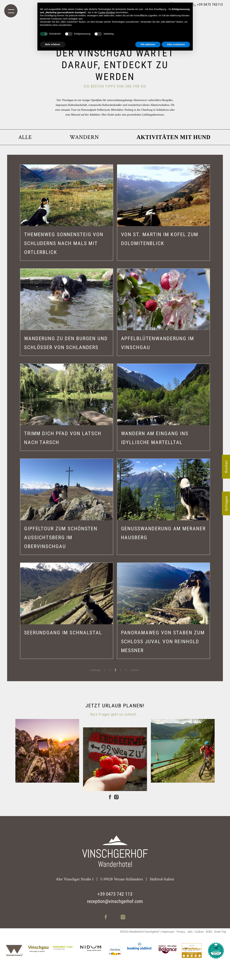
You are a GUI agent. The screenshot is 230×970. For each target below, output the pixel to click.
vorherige (95, 670)
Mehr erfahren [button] (52, 44)
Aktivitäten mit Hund (174, 137)
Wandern (84, 137)
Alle (25, 137)
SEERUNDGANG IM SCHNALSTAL (63, 632)
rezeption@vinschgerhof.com (115, 901)
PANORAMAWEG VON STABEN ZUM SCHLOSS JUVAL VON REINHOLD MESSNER (163, 641)
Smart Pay (220, 931)
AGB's (209, 931)
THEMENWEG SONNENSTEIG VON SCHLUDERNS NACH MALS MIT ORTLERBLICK (63, 243)
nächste (134, 670)
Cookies (199, 931)
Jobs (190, 931)
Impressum (168, 931)
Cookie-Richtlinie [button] (106, 12)
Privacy (180, 931)
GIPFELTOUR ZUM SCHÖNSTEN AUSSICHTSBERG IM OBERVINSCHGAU (60, 537)
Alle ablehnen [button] (147, 44)
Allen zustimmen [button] (176, 44)
